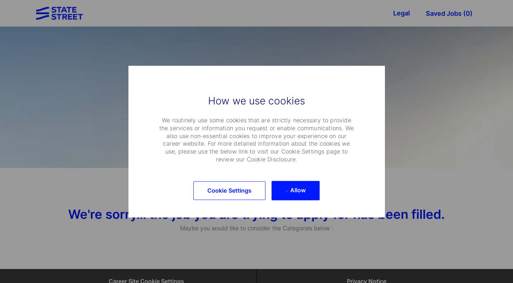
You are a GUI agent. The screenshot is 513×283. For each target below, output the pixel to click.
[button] (229, 190)
